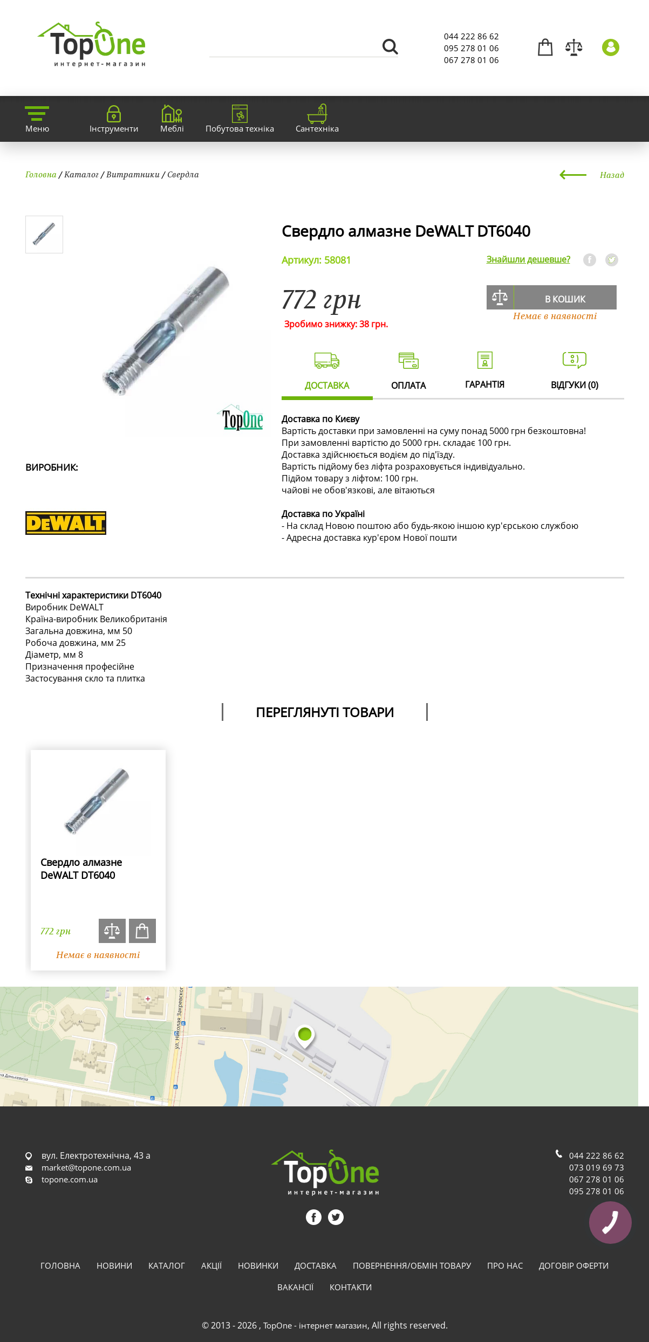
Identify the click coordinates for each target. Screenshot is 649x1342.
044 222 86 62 (471, 36)
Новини (114, 1265)
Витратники (133, 174)
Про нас (505, 1265)
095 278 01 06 (471, 48)
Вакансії (295, 1287)
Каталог (81, 174)
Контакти (351, 1287)
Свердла (183, 174)
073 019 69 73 (596, 1167)
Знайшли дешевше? (528, 259)
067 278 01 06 (471, 59)
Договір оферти (574, 1265)
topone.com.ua (70, 1179)
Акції (211, 1265)
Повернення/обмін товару (412, 1265)
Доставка (316, 1265)
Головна (41, 174)
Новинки (258, 1265)
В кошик (565, 299)
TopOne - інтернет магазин (315, 1325)
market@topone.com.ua (86, 1167)
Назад (612, 174)
